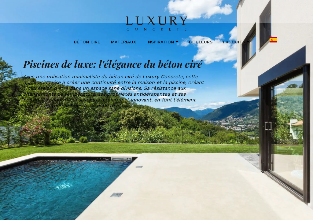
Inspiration (162, 41)
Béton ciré (87, 41)
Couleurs (200, 41)
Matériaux (123, 41)
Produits (236, 41)
